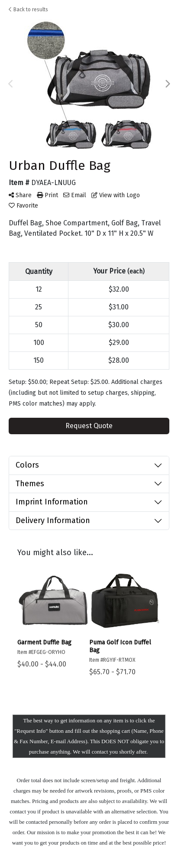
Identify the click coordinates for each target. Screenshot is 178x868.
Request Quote (89, 426)
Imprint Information (52, 502)
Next (167, 84)
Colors (27, 465)
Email (74, 195)
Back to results (28, 10)
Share (20, 195)
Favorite (23, 205)
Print (47, 195)
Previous (10, 84)
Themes (30, 483)
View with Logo (115, 195)
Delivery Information (53, 520)
